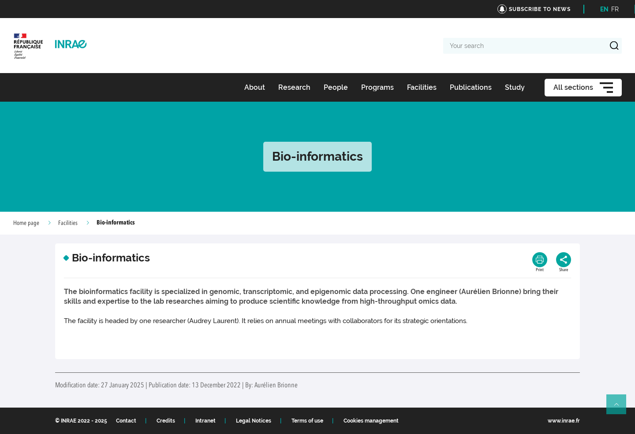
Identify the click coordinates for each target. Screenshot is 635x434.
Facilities (68, 223)
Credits (166, 421)
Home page (26, 223)
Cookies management (371, 421)
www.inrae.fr (564, 421)
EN (604, 9)
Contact (126, 421)
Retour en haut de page (620, 408)
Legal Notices (253, 421)
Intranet (205, 421)
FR (615, 9)
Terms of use (307, 421)
